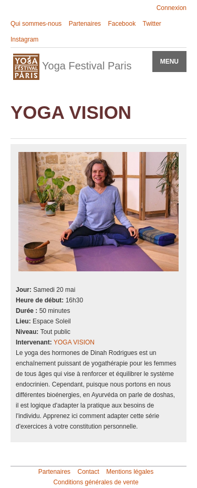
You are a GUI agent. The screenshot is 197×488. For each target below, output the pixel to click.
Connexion (171, 8)
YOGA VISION (74, 342)
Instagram (24, 39)
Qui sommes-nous (36, 23)
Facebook (122, 23)
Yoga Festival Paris (72, 67)
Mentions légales (129, 471)
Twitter (151, 23)
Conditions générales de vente (95, 482)
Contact (88, 471)
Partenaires (85, 23)
